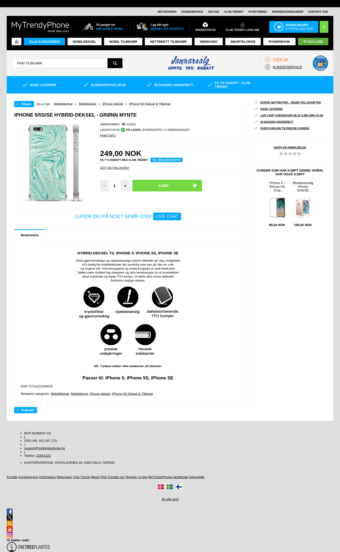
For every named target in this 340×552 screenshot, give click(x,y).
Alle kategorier (44, 42)
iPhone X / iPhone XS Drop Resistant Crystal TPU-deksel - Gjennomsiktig (277, 186)
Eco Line (313, 42)
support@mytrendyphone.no (44, 448)
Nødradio (209, 42)
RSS (103, 477)
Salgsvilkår (197, 477)
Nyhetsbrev (257, 11)
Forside (12, 477)
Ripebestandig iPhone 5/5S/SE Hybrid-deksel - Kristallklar (303, 186)
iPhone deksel (100, 394)
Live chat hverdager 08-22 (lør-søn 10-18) (288, 115)
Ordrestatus (47, 477)
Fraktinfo (107, 135)
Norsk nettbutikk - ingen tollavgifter (287, 102)
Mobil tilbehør (123, 42)
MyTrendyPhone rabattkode (168, 477)
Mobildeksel (84, 42)
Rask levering (268, 109)
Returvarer (167, 11)
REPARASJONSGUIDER (287, 11)
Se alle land (170, 499)
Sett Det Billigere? (115, 167)
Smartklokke (243, 42)
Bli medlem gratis (166, 159)
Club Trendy (234, 11)
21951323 (44, 456)
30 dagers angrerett (273, 122)
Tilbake (26, 104)
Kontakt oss (318, 11)
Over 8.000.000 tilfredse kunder (281, 128)
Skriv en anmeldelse (290, 147)
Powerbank (279, 42)
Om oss (213, 11)
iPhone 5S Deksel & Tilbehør (132, 394)
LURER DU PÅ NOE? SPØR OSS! (128, 216)
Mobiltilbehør (60, 394)
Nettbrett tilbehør (168, 42)
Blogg (95, 477)
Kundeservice (192, 11)
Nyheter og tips (136, 477)
